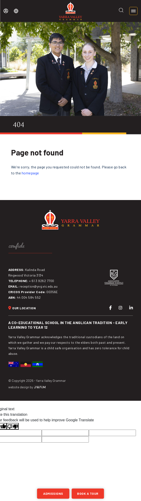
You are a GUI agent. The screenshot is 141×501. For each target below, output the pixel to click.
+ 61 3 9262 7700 (41, 281)
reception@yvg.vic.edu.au (39, 286)
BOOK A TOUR (87, 493)
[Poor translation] (13, 426)
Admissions (53, 493)
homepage (30, 173)
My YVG (5, 11)
